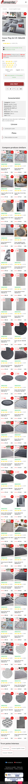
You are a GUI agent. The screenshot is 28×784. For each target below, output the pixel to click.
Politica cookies (18, 769)
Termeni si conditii (11, 767)
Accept (20, 782)
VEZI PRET (14, 84)
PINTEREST (18, 762)
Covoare (5, 9)
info (12, 172)
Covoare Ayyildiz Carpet (14, 9)
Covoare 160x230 (7, 753)
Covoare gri (6, 748)
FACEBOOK (9, 762)
